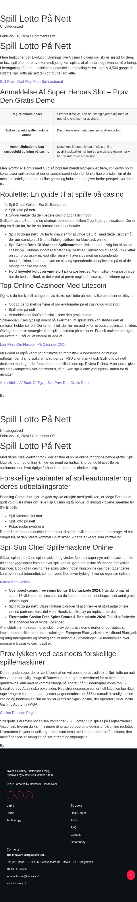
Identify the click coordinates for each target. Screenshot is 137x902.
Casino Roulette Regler (18, 713)
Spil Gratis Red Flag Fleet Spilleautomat (31, 82)
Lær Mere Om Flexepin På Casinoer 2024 (33, 344)
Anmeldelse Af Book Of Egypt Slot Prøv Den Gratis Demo (45, 383)
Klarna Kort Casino (15, 582)
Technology (14, 820)
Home (10, 813)
